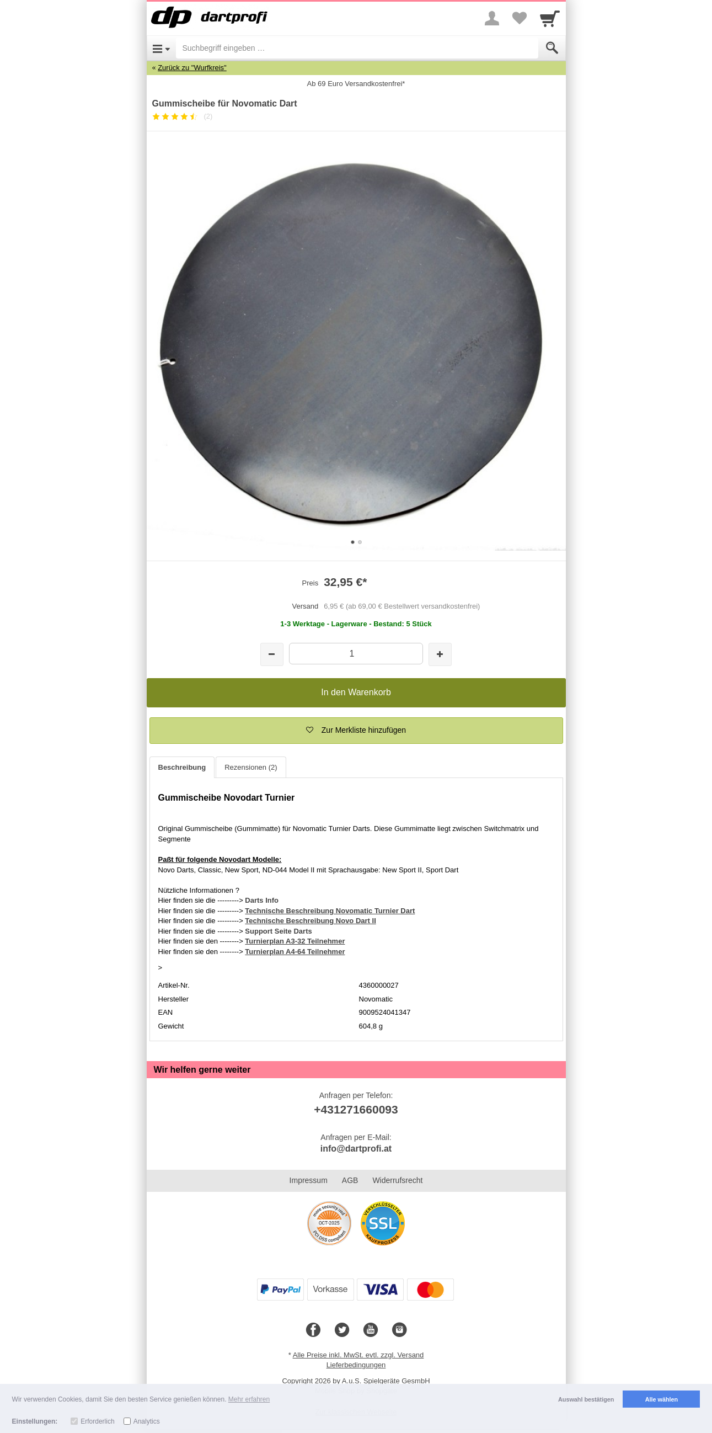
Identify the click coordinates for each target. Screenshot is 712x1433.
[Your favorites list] (519, 18)
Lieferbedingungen (356, 1365)
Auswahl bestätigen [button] (586, 1399)
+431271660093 (356, 1109)
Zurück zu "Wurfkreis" (192, 67)
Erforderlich (97, 1421)
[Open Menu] (161, 48)
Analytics (146, 1421)
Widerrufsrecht (397, 1180)
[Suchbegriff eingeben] (357, 48)
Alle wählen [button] (661, 1399)
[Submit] (552, 48)
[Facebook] (313, 1330)
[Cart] (549, 18)
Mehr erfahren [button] (249, 1399)
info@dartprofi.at (356, 1148)
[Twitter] (342, 1330)
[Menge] (356, 653)
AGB (350, 1180)
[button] (356, 730)
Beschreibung (182, 767)
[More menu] (492, 18)
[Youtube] (370, 1330)
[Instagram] (399, 1330)
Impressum (309, 1180)
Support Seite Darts (278, 931)
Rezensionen (250, 767)
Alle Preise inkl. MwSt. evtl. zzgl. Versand (358, 1355)
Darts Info (262, 900)
